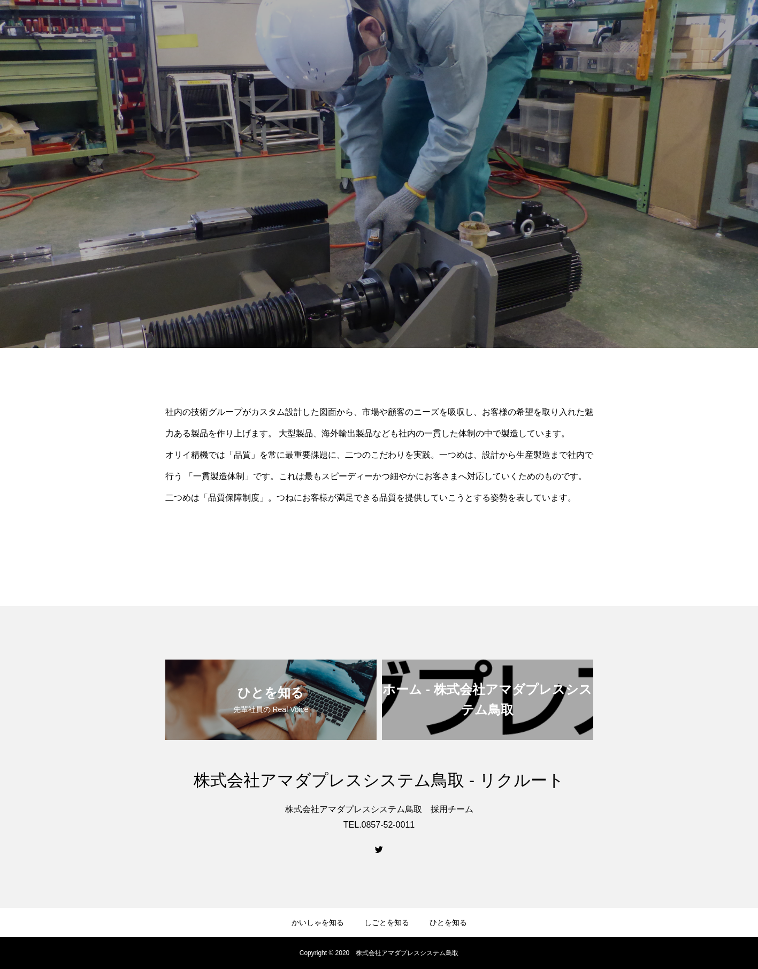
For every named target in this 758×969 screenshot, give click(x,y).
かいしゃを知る (318, 922)
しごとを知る (386, 922)
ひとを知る (448, 922)
